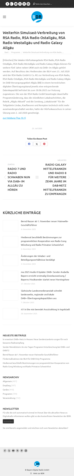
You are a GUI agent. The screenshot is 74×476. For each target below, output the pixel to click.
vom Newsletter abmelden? (56, 428)
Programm (7, 393)
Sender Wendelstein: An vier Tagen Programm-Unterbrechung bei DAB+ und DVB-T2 (36, 349)
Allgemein (7, 381)
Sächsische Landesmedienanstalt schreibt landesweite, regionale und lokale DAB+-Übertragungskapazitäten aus (41, 294)
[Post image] (10, 225)
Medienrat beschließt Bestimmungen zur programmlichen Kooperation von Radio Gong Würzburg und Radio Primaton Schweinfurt (43, 241)
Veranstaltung (9, 398)
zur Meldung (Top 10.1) (14, 117)
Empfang (7, 385)
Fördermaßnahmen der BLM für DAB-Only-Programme (26, 358)
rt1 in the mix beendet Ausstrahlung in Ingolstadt (45, 309)
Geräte (6, 389)
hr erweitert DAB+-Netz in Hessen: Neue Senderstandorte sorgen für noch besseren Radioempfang (35, 341)
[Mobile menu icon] (4, 17)
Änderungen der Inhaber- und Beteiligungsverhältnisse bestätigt (38, 257)
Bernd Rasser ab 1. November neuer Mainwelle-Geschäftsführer (44, 223)
